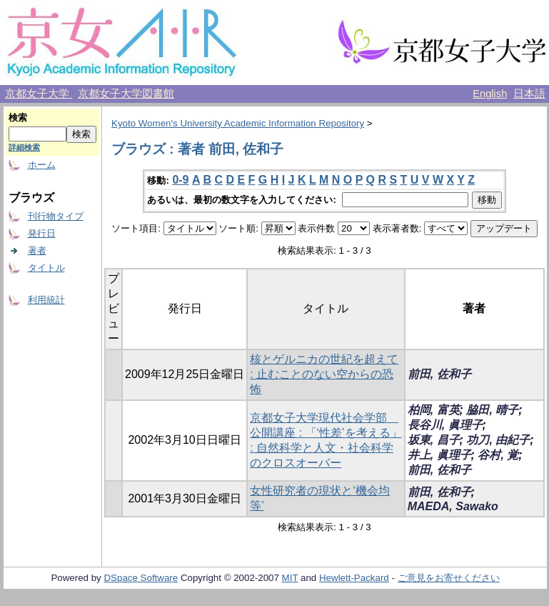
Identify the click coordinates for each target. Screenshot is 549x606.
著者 (37, 250)
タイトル (46, 267)
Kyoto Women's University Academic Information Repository (237, 123)
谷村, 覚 (498, 455)
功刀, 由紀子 (498, 440)
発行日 (42, 233)
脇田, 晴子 (492, 410)
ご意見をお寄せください (449, 577)
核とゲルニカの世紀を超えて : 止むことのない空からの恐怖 (324, 374)
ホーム (42, 164)
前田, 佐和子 (439, 374)
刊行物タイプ (56, 216)
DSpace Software (141, 577)
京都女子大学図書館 (126, 93)
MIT (290, 577)
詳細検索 (24, 147)
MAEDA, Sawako (453, 506)
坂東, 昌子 (434, 440)
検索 (18, 117)
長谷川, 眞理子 (445, 425)
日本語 (529, 93)
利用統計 (46, 299)
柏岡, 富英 (434, 410)
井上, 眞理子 (439, 455)
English (490, 93)
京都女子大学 (38, 93)
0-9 (180, 180)
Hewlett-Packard (354, 577)
